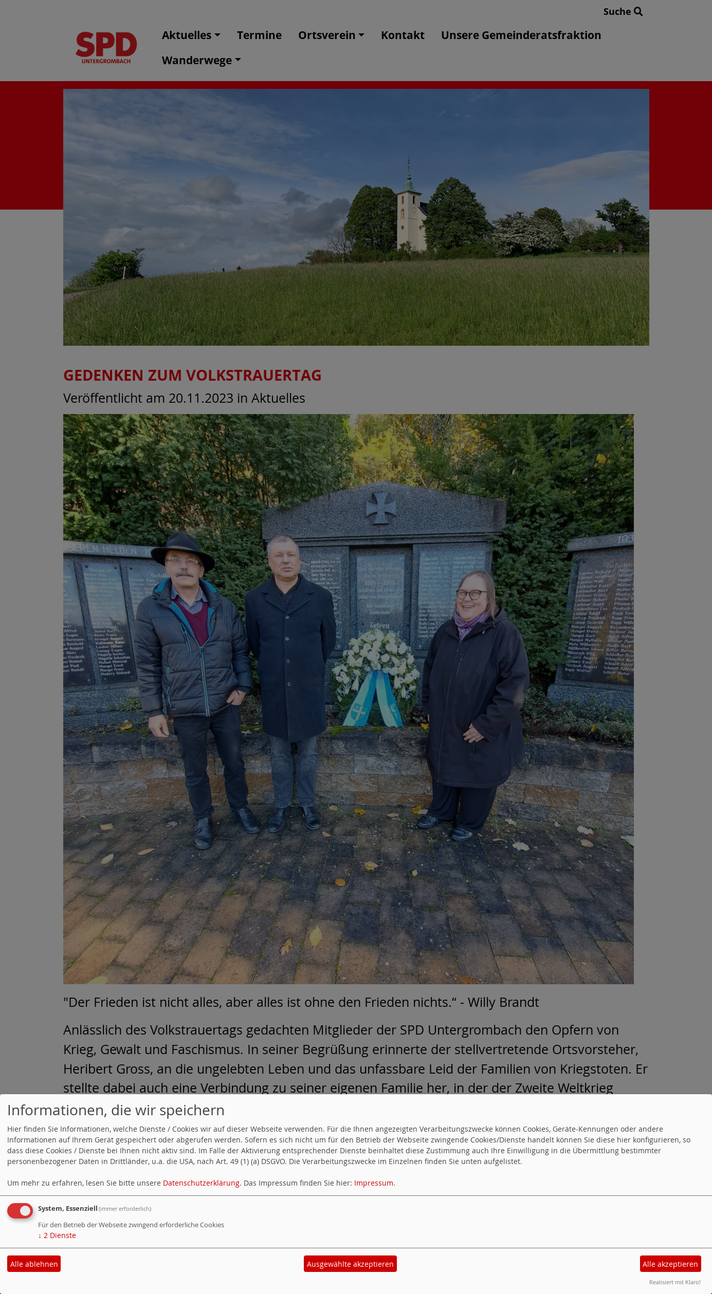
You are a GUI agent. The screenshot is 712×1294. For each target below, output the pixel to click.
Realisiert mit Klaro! (675, 1282)
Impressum (373, 1183)
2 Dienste (57, 1235)
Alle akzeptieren (670, 1264)
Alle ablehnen (34, 1264)
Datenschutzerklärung (201, 1183)
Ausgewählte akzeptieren (350, 1264)
